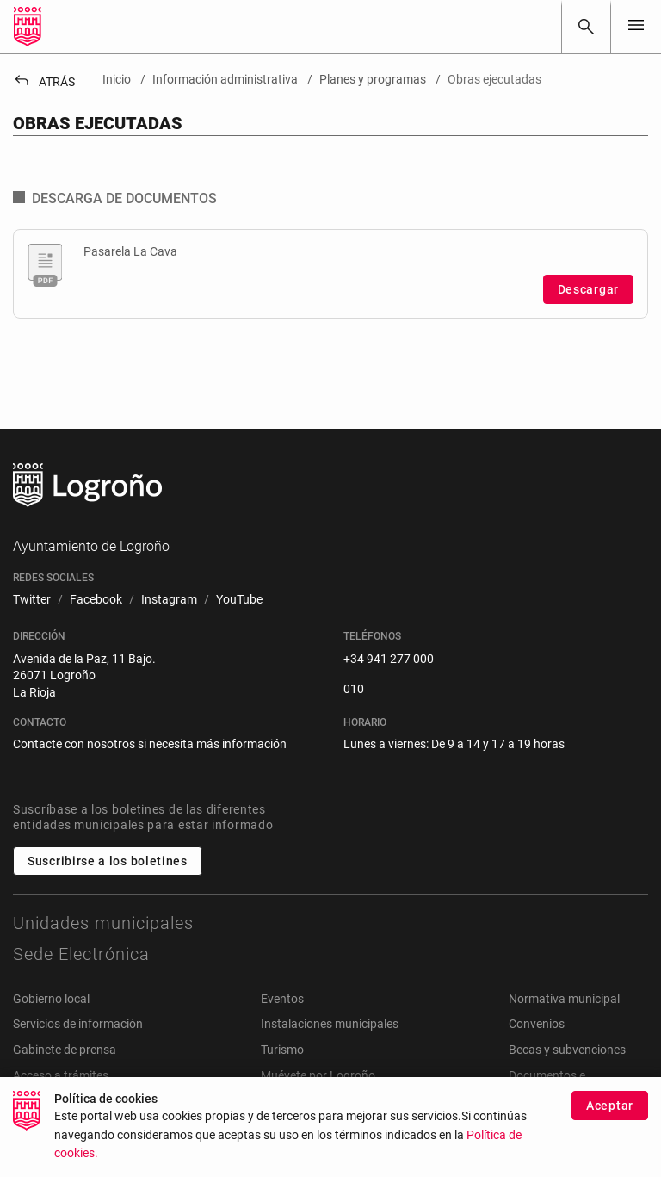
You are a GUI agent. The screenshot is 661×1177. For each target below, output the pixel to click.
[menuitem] (32, 600)
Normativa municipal (564, 999)
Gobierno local (51, 999)
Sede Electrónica (81, 954)
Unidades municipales (103, 923)
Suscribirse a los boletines (108, 861)
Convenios (537, 1024)
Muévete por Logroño (318, 1075)
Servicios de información (78, 1024)
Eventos (282, 999)
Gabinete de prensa (64, 1049)
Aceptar (609, 1105)
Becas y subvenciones (567, 1049)
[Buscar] (586, 26)
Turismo (282, 1049)
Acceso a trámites (60, 1075)
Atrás (44, 82)
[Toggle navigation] (636, 26)
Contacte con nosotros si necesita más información (150, 744)
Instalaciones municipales (329, 1024)
